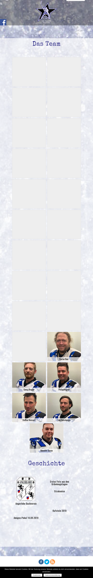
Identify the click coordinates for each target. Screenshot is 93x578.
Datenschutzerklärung (52, 575)
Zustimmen (36, 575)
